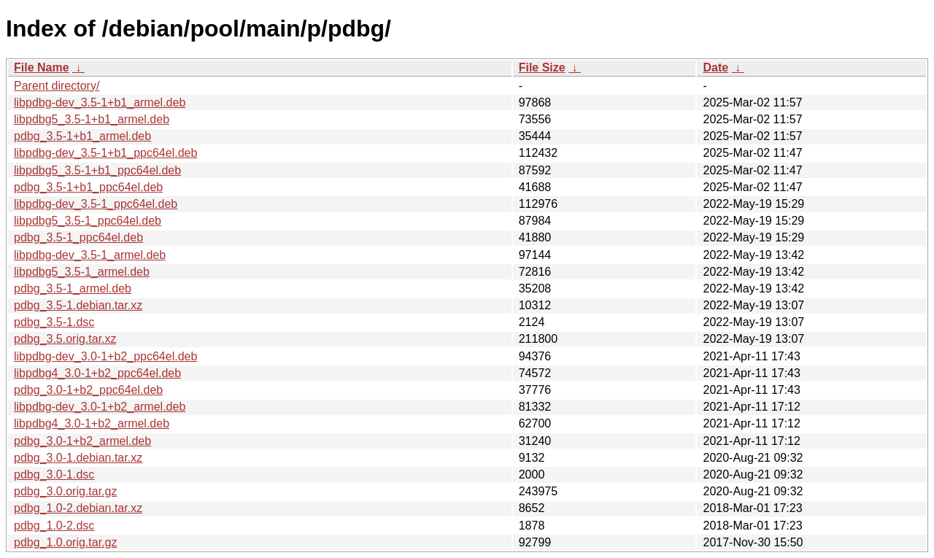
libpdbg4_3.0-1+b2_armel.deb (91, 423)
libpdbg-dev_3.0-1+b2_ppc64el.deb (105, 356)
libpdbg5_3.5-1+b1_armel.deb (91, 119)
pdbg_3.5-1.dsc (54, 322)
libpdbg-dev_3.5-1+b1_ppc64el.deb (105, 153)
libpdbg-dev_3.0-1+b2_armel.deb (99, 406)
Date (715, 67)
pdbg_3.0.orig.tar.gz (65, 491)
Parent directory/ (56, 86)
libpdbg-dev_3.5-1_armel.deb (90, 255)
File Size (542, 67)
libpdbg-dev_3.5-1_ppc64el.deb (95, 204)
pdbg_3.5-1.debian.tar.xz (78, 305)
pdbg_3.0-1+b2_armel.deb (82, 441)
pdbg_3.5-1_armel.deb (72, 288)
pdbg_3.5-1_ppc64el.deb (78, 237)
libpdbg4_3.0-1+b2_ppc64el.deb (97, 373)
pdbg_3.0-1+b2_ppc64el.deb (88, 390)
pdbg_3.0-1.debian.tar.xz (78, 458)
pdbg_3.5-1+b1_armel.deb (82, 136)
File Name (41, 67)
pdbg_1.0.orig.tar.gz (65, 542)
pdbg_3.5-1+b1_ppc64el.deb (88, 187)
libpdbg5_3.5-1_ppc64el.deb (87, 220)
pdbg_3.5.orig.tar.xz (65, 339)
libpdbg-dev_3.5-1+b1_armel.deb (99, 102)
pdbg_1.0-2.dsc (54, 525)
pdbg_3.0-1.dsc (54, 474)
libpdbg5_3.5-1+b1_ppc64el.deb (97, 170)
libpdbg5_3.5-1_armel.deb (82, 272)
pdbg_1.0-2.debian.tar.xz (78, 508)
